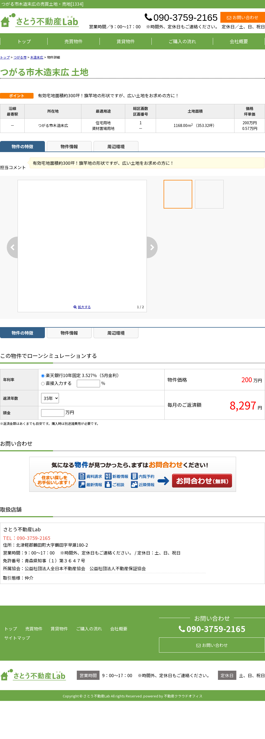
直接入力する (59, 383)
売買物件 (73, 41)
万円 (69, 412)
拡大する (82, 306)
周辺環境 (116, 146)
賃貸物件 (126, 41)
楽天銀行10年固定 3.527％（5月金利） (83, 375)
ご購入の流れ (182, 41)
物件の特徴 (22, 146)
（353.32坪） (205, 125)
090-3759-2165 (212, 628)
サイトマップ (17, 637)
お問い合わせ (243, 17)
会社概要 (239, 41)
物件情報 (69, 146)
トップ (24, 41)
